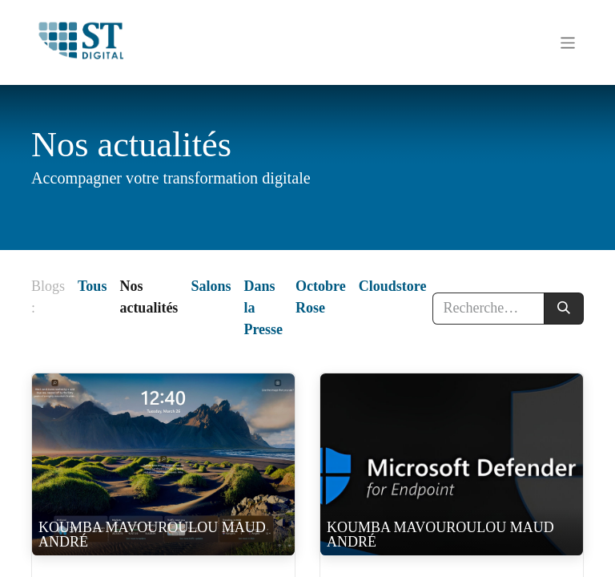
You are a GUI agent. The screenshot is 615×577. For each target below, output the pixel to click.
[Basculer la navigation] (568, 42)
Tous (92, 286)
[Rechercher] (564, 309)
